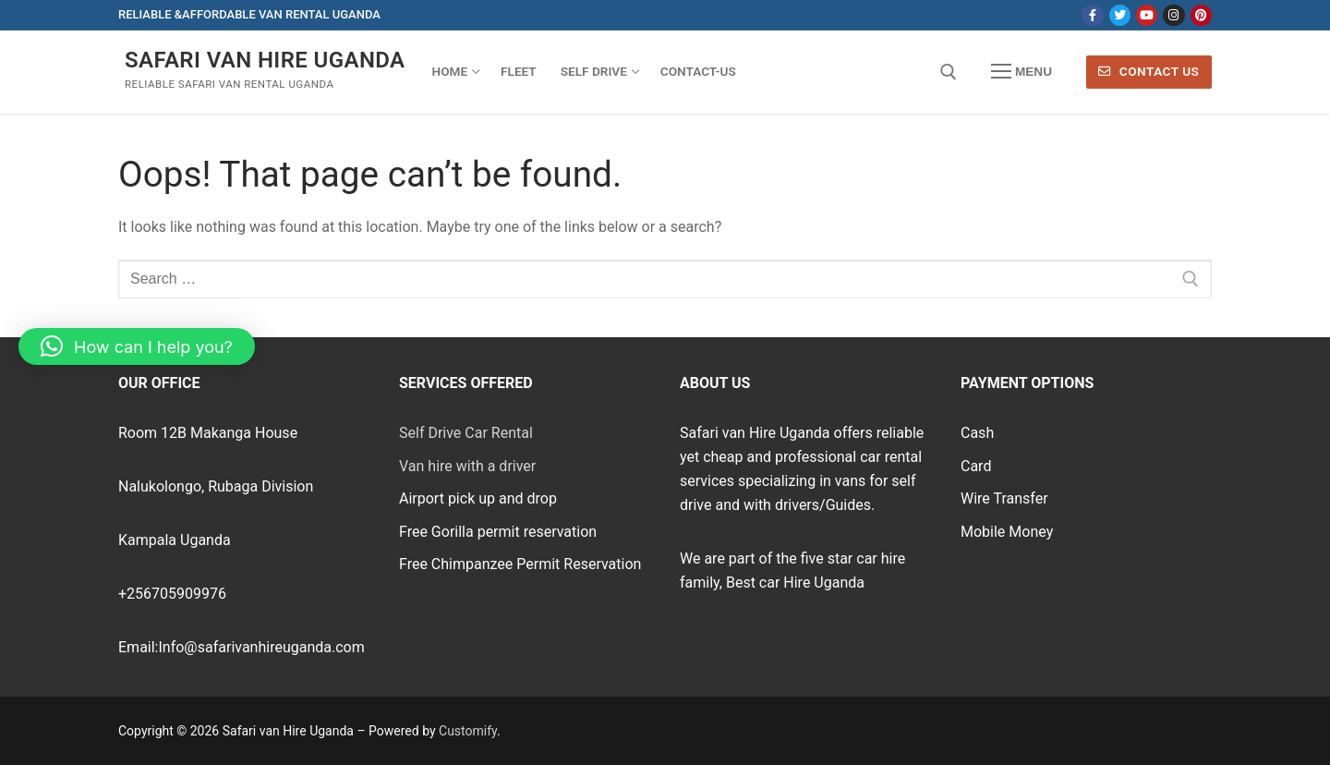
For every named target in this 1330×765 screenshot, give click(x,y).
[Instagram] (1173, 15)
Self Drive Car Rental (466, 433)
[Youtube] (1146, 15)
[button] (136, 346)
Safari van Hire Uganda (265, 60)
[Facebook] (1092, 15)
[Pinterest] (1201, 15)
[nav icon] (1021, 72)
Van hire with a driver (467, 466)
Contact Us (1148, 71)
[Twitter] (1119, 15)
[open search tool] (948, 72)
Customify (468, 730)
